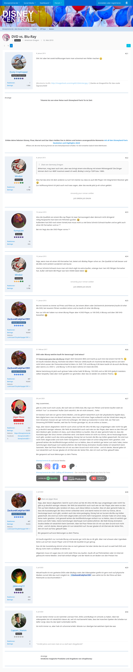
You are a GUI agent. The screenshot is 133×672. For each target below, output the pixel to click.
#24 (126, 256)
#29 (126, 567)
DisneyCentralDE (23, 436)
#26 (126, 349)
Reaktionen (11, 83)
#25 (126, 300)
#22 (126, 158)
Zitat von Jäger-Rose (49, 499)
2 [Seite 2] (11, 45)
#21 (126, 53)
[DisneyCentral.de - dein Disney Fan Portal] (66, 16)
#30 (126, 612)
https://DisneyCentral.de (22, 433)
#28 (126, 492)
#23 (126, 212)
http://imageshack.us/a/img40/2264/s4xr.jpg (69, 83)
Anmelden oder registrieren (109, 3)
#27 (126, 398)
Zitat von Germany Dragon (52, 164)
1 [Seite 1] (8, 45)
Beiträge (10, 85)
